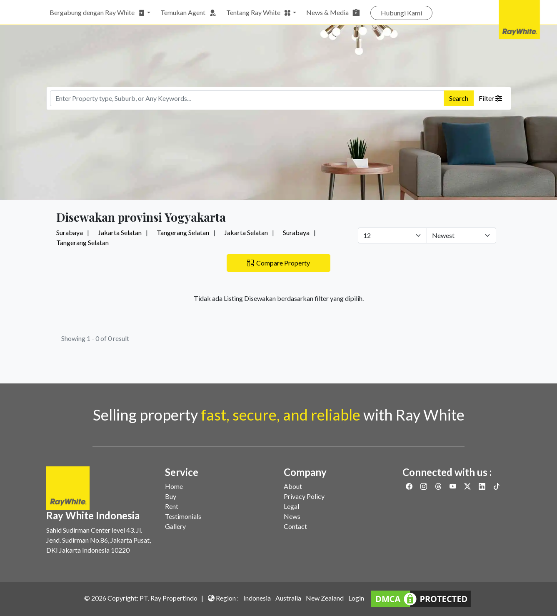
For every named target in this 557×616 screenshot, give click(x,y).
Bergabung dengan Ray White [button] (97, 13)
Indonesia (257, 598)
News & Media (333, 13)
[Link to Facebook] (410, 486)
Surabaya (69, 232)
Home (174, 486)
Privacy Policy (304, 496)
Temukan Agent (188, 13)
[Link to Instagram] (424, 486)
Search (458, 98)
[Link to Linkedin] (483, 486)
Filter (490, 98)
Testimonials (183, 516)
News (292, 516)
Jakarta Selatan (120, 232)
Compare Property (278, 263)
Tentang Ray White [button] (258, 13)
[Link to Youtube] (453, 486)
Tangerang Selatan (183, 232)
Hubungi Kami (401, 13)
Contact (295, 526)
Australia (288, 598)
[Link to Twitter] (468, 486)
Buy (170, 496)
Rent (171, 506)
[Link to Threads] (439, 486)
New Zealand (325, 598)
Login (356, 598)
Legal (291, 506)
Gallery (175, 526)
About (293, 486)
